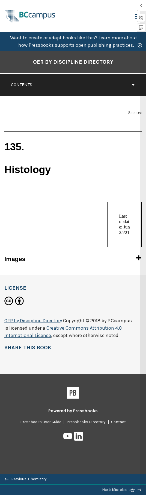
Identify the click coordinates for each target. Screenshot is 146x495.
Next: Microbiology (121, 489)
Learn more (111, 38)
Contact (118, 422)
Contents (73, 84)
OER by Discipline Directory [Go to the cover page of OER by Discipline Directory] (73, 62)
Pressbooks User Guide (40, 422)
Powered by (73, 410)
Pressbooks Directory (86, 422)
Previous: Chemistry (26, 479)
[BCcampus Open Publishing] (30, 15)
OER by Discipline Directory (33, 321)
